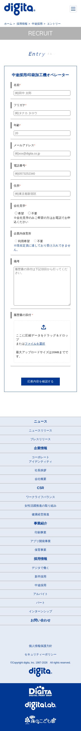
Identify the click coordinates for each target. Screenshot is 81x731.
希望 (19, 213)
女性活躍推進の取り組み (40, 505)
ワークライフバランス (40, 497)
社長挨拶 (40, 470)
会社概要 (40, 479)
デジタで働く (40, 567)
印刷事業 (40, 532)
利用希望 (22, 241)
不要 (32, 213)
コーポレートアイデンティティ (40, 459)
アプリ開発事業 (40, 541)
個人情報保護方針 (40, 646)
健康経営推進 (40, 514)
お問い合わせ (40, 620)
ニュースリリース (40, 430)
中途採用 (40, 585)
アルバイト (40, 594)
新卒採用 (40, 576)
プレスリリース (40, 439)
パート (40, 602)
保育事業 (40, 549)
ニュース (40, 421)
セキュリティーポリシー (40, 654)
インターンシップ (40, 611)
